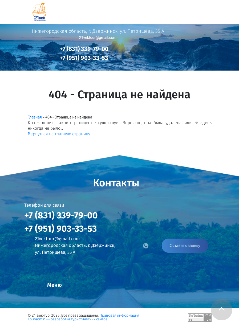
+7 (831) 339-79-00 (84, 48)
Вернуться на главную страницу (59, 133)
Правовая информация (119, 315)
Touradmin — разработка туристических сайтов (68, 319)
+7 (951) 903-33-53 (84, 58)
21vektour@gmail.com (97, 37)
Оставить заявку (185, 245)
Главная (35, 117)
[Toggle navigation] (227, 10)
